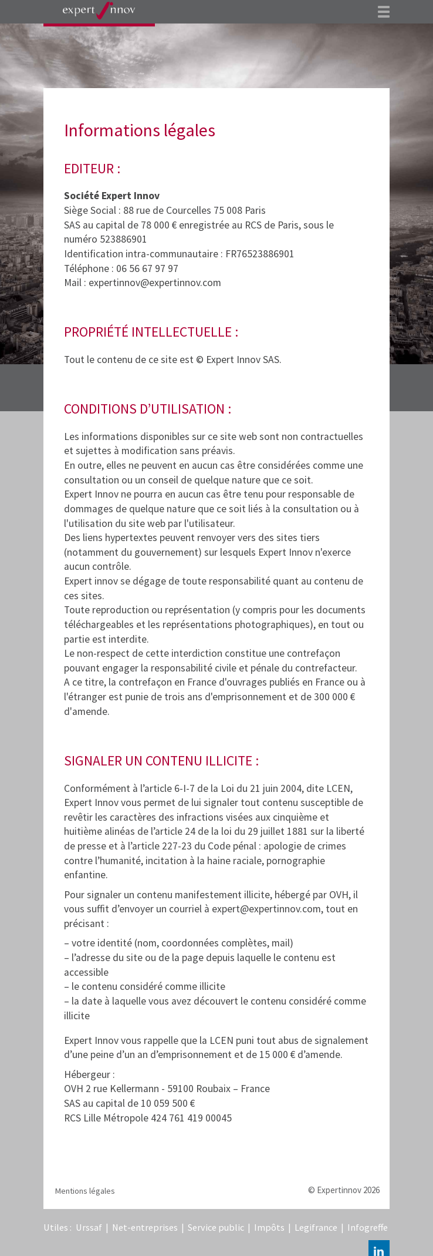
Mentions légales (85, 1191)
